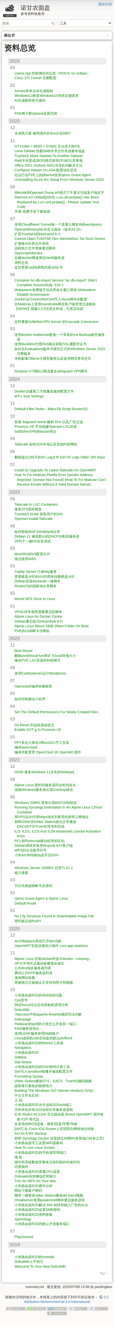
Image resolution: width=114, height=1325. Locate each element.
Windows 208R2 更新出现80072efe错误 (45, 803)
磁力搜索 (21, 873)
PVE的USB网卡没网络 (31, 631)
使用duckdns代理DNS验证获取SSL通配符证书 (50, 344)
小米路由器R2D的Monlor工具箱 (38, 1043)
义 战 (18, 1100)
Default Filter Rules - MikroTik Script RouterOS (51, 409)
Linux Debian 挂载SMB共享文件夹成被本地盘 (49, 151)
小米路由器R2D (26, 1053)
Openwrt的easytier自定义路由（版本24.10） (49, 229)
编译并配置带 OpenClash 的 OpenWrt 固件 (47, 752)
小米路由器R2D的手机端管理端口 (40, 1152)
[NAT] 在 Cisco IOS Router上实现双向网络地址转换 (54, 1129)
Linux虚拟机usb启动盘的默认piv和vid (43, 1038)
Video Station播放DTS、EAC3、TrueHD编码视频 (53, 1081)
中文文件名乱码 (26, 1095)
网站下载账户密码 (28, 1190)
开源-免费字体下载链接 (32, 211)
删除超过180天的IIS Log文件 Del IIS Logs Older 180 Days (59, 457)
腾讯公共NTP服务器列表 (33, 973)
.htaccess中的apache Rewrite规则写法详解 (48, 1014)
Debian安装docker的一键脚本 (37, 581)
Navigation (22, 1048)
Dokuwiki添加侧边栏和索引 (35, 1176)
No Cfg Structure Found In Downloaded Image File (54, 916)
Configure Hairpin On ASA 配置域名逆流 (45, 170)
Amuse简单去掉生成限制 (33, 91)
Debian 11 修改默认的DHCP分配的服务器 (46, 536)
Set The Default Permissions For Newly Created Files (56, 712)
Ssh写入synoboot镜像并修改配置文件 (43, 1071)
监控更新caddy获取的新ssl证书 (38, 267)
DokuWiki (21, 1010)
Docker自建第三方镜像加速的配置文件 (44, 391)
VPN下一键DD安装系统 (32, 541)
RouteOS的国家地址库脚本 (35, 586)
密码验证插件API (27, 921)
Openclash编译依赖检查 (33, 686)
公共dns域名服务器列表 (32, 968)
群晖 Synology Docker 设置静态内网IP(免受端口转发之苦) (59, 1138)
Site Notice (23, 1062)
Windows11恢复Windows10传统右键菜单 (46, 96)
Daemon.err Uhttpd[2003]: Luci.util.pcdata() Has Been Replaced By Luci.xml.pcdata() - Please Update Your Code (56, 202)
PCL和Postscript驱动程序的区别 (39, 841)
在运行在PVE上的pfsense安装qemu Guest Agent (52, 175)
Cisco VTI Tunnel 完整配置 (35, 78)
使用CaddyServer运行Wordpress (40, 673)
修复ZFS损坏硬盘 (28, 509)
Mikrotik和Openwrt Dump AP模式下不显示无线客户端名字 (59, 193)
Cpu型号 (21, 1000)
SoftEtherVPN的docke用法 (35, 431)
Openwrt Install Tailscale (33, 519)
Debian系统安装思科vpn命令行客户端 (43, 845)
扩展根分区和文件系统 (31, 243)
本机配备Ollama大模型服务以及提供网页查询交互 (52, 358)
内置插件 (21, 1167)
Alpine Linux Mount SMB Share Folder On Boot (51, 626)
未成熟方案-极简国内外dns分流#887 (42, 133)
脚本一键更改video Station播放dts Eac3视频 (48, 1195)
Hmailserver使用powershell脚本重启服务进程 (49, 1200)
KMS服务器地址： (28, 1029)
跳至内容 (105, 4)
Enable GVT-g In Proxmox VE (37, 730)
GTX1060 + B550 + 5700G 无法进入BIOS (47, 146)
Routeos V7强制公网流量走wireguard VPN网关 (51, 371)
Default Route (25, 903)
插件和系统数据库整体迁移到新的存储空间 (47, 1162)
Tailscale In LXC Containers (36, 504)
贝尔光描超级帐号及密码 (33, 886)
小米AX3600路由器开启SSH (36, 855)
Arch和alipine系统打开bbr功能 (37, 941)
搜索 (53, 23)
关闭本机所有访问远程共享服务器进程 (43, 1110)
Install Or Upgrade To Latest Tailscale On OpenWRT (55, 470)
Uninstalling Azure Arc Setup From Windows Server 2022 (59, 180)
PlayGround (23, 1237)
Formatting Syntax (28, 1076)
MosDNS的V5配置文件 (32, 554)
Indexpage (22, 1019)
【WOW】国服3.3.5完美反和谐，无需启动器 (48, 309)
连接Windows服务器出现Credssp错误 (43, 790)
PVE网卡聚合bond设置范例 (35, 113)
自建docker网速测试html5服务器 (39, 258)
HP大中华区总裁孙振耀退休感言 (39, 963)
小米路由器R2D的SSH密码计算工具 (42, 1067)
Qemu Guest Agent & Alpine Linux (41, 898)
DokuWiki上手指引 (28, 1262)
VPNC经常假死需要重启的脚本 (38, 612)
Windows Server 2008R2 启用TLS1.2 (43, 868)
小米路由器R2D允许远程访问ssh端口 (43, 1105)
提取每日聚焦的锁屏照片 (33, 1086)
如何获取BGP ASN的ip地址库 (37, 532)
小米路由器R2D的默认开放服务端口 (42, 1224)
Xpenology (22, 1219)
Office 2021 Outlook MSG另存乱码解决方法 (48, 165)
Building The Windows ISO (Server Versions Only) (53, 1090)
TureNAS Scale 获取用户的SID (38, 514)
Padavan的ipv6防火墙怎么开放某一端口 (45, 1024)
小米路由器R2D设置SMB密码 (37, 1210)
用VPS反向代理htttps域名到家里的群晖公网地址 (51, 817)
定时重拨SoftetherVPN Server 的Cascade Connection (56, 322)
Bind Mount (23, 651)
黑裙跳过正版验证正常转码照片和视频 (43, 982)
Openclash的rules (28, 253)
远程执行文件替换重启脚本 (35, 248)
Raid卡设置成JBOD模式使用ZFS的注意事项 (48, 160)
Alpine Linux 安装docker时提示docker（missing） (53, 959)
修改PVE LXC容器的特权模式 (37, 660)
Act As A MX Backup (30, 1133)
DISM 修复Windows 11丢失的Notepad (44, 772)
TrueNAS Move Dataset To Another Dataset (48, 156)
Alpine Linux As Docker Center (38, 616)
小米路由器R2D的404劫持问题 (38, 995)
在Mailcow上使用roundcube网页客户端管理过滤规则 (55, 304)
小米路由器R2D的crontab (34, 1257)
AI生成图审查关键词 (29, 100)
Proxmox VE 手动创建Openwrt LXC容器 (45, 427)
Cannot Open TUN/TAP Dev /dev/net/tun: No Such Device (59, 239)
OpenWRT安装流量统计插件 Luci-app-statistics (51, 946)
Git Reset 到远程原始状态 (34, 725)
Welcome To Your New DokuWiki (40, 1266)
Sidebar (20, 1057)
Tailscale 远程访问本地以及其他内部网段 (45, 444)
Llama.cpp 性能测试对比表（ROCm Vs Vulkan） (52, 73)
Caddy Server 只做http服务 (35, 572)
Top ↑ (104, 1273)
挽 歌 (18, 1157)
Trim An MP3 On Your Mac (35, 1181)
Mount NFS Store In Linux (34, 599)
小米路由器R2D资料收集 (33, 1214)
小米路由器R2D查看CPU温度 (37, 1172)
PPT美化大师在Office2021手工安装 (41, 743)
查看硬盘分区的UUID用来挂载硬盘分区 (44, 576)
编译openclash (26, 747)
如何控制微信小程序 (29, 699)
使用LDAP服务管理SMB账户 (36, 1033)
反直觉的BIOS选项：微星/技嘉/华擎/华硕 (45, 1124)
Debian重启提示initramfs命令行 (38, 621)
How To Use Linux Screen (34, 1148)
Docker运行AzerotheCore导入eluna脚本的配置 (50, 299)
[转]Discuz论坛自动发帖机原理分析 (41, 1005)
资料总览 (21, 263)
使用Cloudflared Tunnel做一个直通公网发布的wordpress (58, 224)
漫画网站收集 (24, 978)
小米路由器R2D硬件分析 (33, 1186)
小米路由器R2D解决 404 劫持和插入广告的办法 (51, 1205)
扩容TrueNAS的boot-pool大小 (37, 234)
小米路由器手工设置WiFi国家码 (38, 1143)
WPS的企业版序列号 (30, 850)
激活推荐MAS (25, 559)
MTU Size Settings (29, 396)
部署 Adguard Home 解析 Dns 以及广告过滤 (48, 422)
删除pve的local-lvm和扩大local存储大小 (45, 656)
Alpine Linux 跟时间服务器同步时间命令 (45, 785)
